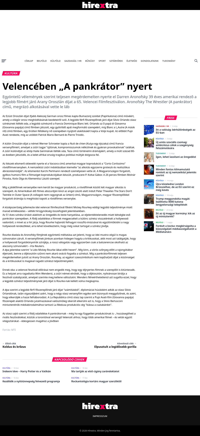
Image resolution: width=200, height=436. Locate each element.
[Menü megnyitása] (4, 61)
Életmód (132, 60)
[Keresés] (196, 61)
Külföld (55, 60)
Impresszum (100, 416)
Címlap (29, 60)
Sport (102, 60)
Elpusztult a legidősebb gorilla (115, 345)
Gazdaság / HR (73, 60)
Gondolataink (150, 60)
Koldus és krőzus (14, 345)
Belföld (42, 60)
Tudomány (168, 60)
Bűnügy (90, 60)
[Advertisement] (100, 33)
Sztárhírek (116, 60)
